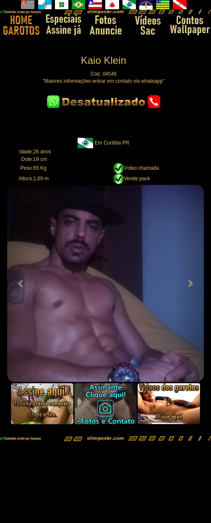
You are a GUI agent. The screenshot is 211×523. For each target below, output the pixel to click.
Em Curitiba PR (112, 143)
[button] (21, 283)
